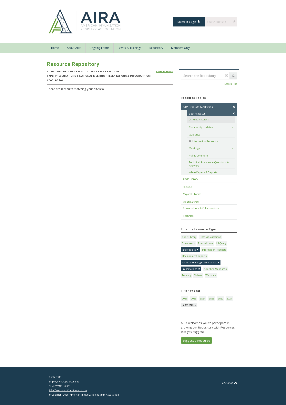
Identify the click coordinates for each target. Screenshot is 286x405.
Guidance (194, 134)
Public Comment (198, 155)
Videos (198, 275)
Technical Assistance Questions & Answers (209, 163)
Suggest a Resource (196, 340)
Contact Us (55, 377)
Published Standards (215, 269)
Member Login (186, 22)
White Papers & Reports (203, 172)
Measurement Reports (194, 256)
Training (186, 275)
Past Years (188, 305)
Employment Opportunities (64, 381)
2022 (220, 298)
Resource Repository (73, 64)
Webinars (210, 275)
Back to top (229, 383)
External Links (205, 243)
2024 (202, 298)
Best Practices (212, 113)
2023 (211, 298)
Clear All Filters (164, 71)
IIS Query (221, 243)
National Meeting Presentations (201, 262)
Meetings (194, 148)
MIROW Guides (199, 119)
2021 (229, 298)
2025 (193, 298)
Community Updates (201, 127)
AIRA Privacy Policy (59, 386)
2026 (184, 298)
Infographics (190, 249)
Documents (188, 243)
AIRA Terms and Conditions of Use (68, 390)
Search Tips (230, 84)
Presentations (191, 269)
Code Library (189, 237)
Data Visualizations (210, 237)
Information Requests (203, 141)
